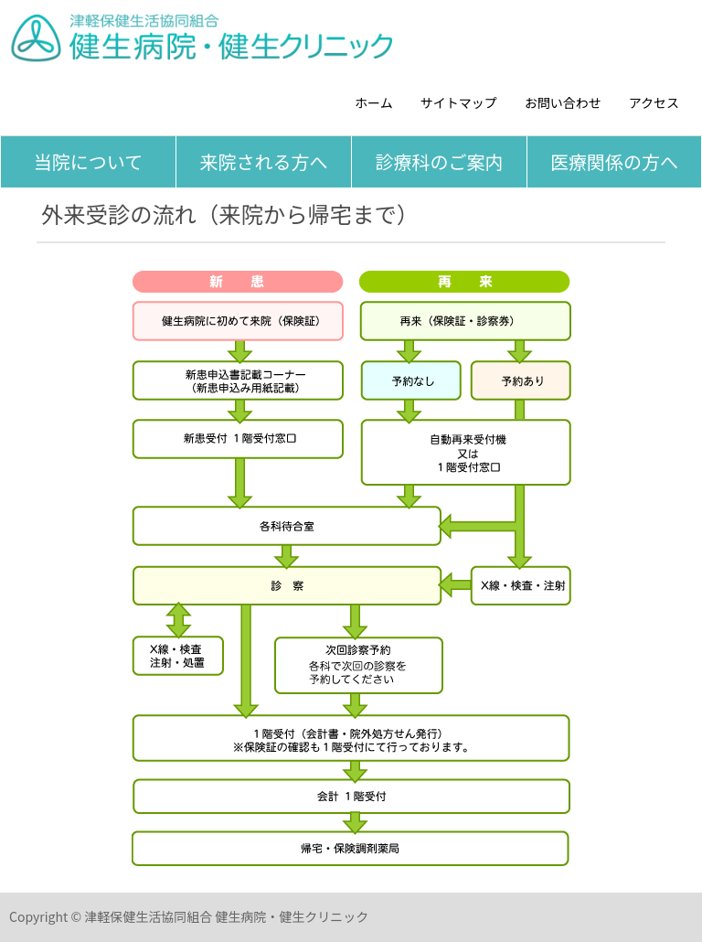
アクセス (654, 102)
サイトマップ (458, 102)
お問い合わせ (563, 102)
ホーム (374, 102)
